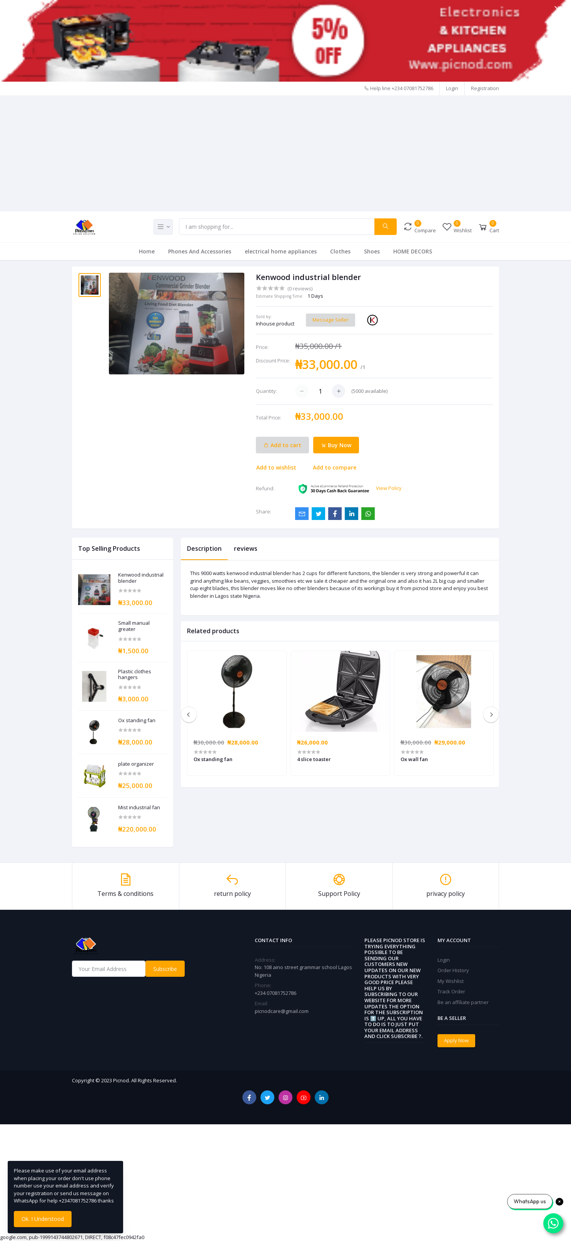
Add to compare (334, 467)
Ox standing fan (136, 721)
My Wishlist (450, 981)
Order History (453, 970)
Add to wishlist (276, 467)
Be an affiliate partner (463, 1002)
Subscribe (165, 969)
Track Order (451, 991)
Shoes (372, 251)
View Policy (389, 488)
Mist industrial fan (139, 808)
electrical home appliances (281, 251)
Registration (485, 88)
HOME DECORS (412, 251)
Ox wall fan (414, 759)
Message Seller (330, 319)
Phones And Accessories (199, 251)
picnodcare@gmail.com (282, 1011)
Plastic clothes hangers (134, 675)
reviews (245, 548)
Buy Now (336, 445)
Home (147, 251)
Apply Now (456, 1040)
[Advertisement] (285, 154)
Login (452, 88)
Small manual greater (134, 626)
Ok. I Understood (43, 1219)
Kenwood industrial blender (141, 578)
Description (204, 548)
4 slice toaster (314, 759)
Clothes (340, 251)
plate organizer (136, 764)
